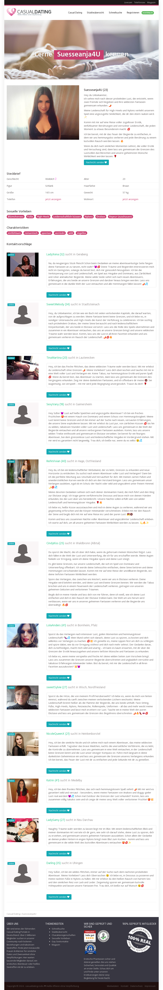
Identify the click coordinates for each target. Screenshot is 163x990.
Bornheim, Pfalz (87, 625)
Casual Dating (75, 13)
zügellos (81, 233)
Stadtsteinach (91, 304)
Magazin (151, 2)
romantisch (31, 233)
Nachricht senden (96, 162)
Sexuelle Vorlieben (61, 938)
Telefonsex (139, 2)
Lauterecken (87, 358)
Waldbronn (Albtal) (88, 543)
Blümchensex (15, 216)
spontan (46, 233)
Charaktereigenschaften (63, 935)
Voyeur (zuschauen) (120, 216)
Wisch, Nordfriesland (92, 687)
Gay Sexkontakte (60, 941)
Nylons (89, 216)
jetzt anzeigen (53, 199)
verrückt (60, 233)
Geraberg (82, 254)
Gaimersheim (84, 404)
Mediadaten (113, 986)
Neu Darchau (85, 820)
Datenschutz (136, 986)
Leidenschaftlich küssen (67, 216)
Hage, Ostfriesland (89, 461)
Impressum (150, 986)
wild (70, 233)
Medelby (76, 780)
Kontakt (124, 986)
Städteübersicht (95, 13)
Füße (30, 216)
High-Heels (43, 216)
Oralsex (100, 216)
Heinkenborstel (91, 734)
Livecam (128, 2)
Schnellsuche (115, 13)
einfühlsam (14, 233)
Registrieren (140, 13)
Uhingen (78, 863)
